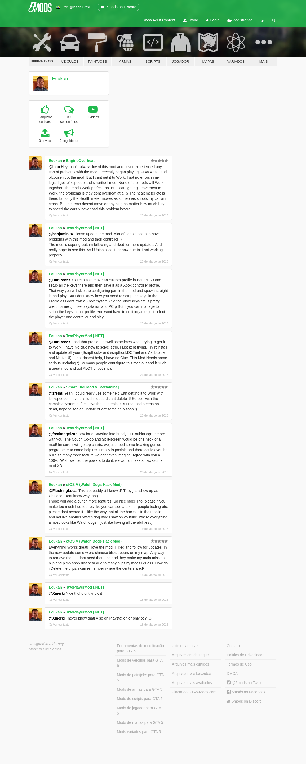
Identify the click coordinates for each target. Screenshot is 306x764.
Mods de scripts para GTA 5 (139, 699)
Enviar (190, 20)
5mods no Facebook (246, 692)
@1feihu (56, 393)
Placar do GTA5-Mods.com (194, 692)
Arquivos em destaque (190, 655)
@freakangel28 (62, 434)
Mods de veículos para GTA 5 (139, 663)
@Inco (54, 167)
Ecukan (60, 78)
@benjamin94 (61, 234)
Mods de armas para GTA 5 (139, 689)
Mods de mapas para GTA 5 (140, 722)
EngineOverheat (80, 161)
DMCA (232, 673)
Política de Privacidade (245, 655)
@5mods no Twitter (245, 682)
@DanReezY (59, 280)
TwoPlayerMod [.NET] (85, 228)
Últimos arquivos (185, 646)
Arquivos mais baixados (191, 673)
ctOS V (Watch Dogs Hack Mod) (94, 484)
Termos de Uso (239, 664)
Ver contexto (59, 215)
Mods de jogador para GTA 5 (139, 710)
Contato (233, 646)
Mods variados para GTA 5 (139, 732)
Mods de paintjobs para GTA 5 (140, 677)
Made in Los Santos (45, 649)
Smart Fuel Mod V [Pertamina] (92, 387)
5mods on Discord (244, 701)
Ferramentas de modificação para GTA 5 (140, 648)
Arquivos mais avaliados (192, 683)
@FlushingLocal (63, 491)
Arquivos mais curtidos (190, 664)
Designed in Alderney (46, 644)
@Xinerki (57, 593)
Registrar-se (240, 20)
